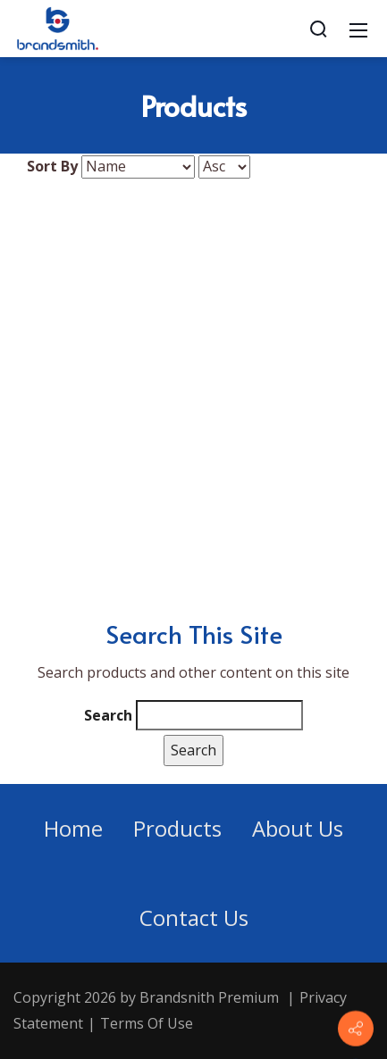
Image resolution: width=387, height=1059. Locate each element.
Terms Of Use (146, 1023)
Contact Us (193, 917)
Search (108, 715)
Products (177, 828)
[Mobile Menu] (358, 28)
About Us (297, 828)
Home (73, 828)
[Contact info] (356, 1028)
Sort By (52, 166)
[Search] (318, 28)
